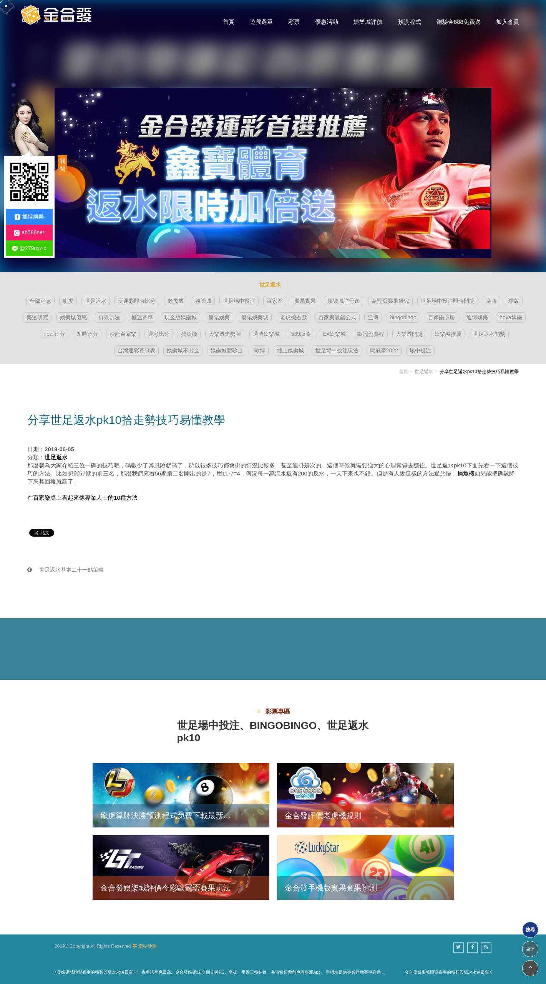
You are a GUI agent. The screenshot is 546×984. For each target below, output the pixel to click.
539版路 (301, 334)
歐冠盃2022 (384, 350)
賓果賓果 (305, 301)
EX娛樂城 (334, 334)
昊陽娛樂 (219, 317)
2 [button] (13, 95)
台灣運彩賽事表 (136, 350)
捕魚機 (189, 334)
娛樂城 (203, 301)
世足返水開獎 (489, 334)
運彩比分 (158, 334)
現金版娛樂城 (180, 317)
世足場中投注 (239, 301)
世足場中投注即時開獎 (448, 301)
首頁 (403, 371)
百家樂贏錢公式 (337, 317)
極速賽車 (142, 317)
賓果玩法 (109, 317)
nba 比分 (54, 334)
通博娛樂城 (266, 334)
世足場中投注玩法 (336, 350)
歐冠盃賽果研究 (390, 301)
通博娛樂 (477, 317)
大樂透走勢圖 (225, 334)
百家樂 (275, 301)
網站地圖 (147, 946)
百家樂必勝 (441, 317)
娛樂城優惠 (73, 317)
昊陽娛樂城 (254, 317)
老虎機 (176, 301)
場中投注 (420, 350)
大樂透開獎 (409, 334)
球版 (513, 301)
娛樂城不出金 (183, 350)
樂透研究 (37, 317)
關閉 (62, 165)
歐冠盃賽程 (370, 334)
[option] (273, 136)
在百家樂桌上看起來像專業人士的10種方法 (82, 497)
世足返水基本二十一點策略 (65, 570)
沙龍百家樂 (123, 334)
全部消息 (40, 301)
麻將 (491, 301)
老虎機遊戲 (293, 317)
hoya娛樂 (511, 317)
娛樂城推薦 (448, 334)
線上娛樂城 (290, 350)
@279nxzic (29, 248)
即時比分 (87, 334)
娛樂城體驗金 (227, 350)
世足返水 (95, 301)
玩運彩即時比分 (137, 301)
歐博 (259, 350)
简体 (530, 949)
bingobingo (403, 317)
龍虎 (68, 301)
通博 (373, 317)
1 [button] (13, 85)
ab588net (29, 232)
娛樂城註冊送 (343, 301)
